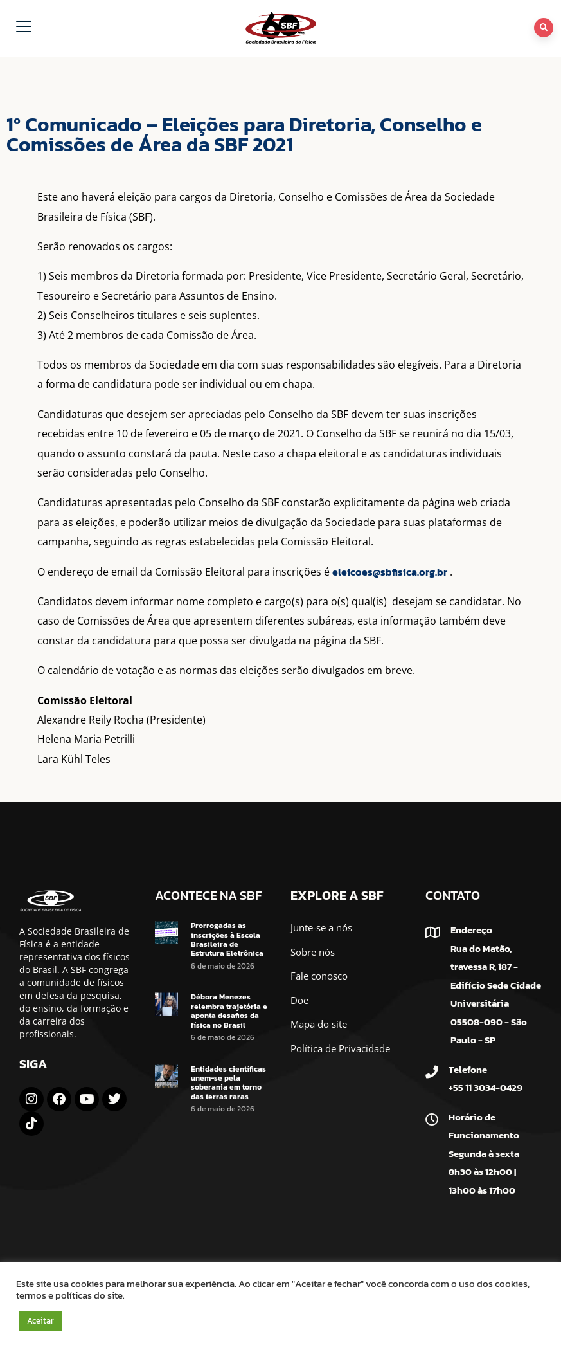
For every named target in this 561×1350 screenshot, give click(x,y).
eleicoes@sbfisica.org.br (389, 571)
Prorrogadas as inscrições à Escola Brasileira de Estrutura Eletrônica (227, 939)
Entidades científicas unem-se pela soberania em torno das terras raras (228, 1082)
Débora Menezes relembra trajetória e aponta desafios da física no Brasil (229, 1010)
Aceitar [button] (40, 1321)
